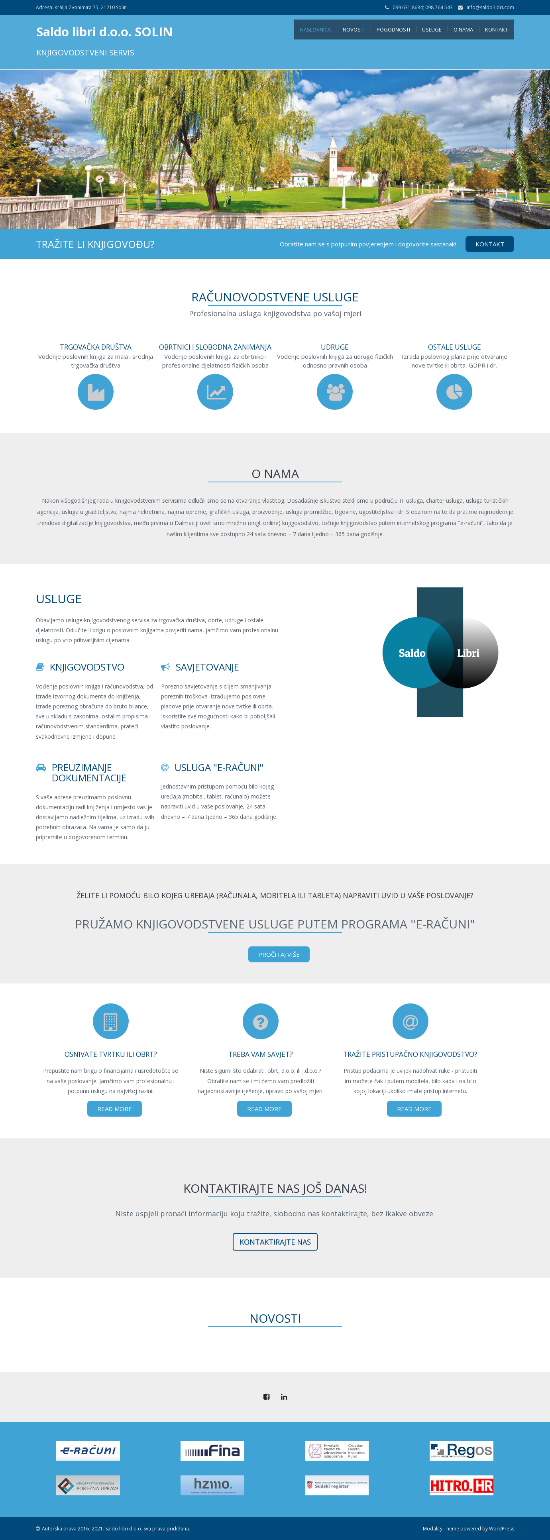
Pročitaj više (279, 954)
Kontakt (496, 29)
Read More (114, 1109)
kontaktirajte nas (275, 1242)
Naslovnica (315, 29)
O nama (463, 29)
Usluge (432, 29)
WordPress (501, 1528)
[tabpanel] (275, 149)
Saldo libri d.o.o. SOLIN (104, 31)
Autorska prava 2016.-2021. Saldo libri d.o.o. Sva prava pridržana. (116, 1528)
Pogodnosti (393, 29)
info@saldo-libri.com (490, 7)
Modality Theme (441, 1528)
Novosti (354, 29)
